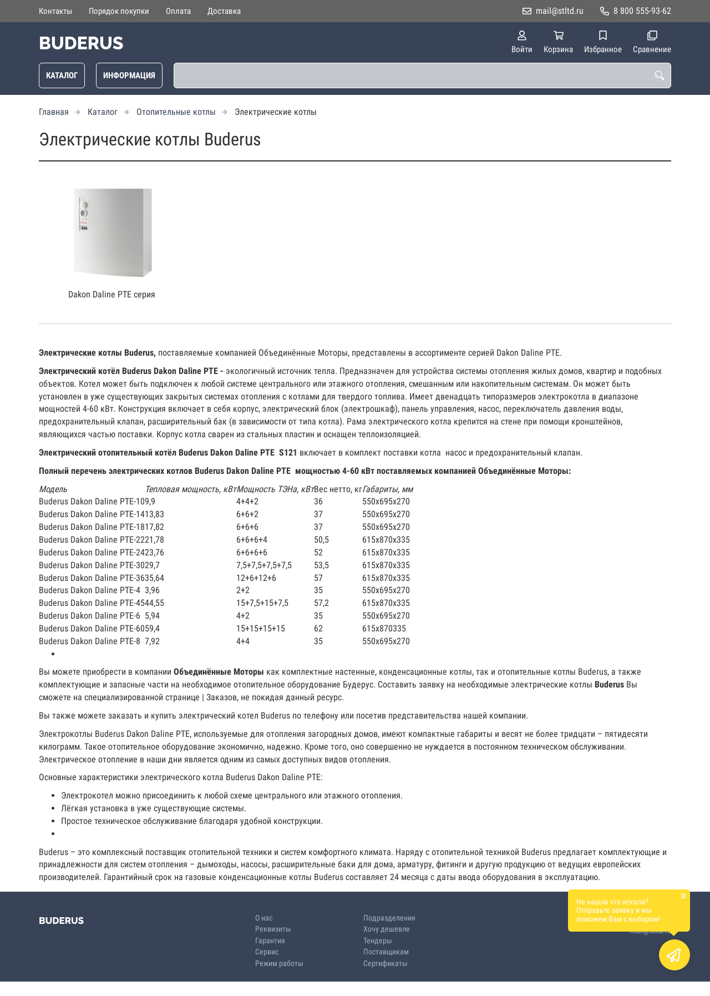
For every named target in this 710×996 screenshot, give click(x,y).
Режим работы (279, 963)
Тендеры (377, 941)
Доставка (224, 11)
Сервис (266, 952)
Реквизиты (273, 929)
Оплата (178, 11)
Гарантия (270, 941)
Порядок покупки (119, 11)
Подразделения (389, 918)
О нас (263, 918)
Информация (129, 75)
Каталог (62, 75)
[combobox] (422, 75)
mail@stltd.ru (560, 11)
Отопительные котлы (176, 112)
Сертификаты (385, 963)
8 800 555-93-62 (642, 11)
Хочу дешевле (386, 929)
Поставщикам (386, 952)
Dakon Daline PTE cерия (111, 294)
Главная (54, 112)
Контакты (55, 11)
